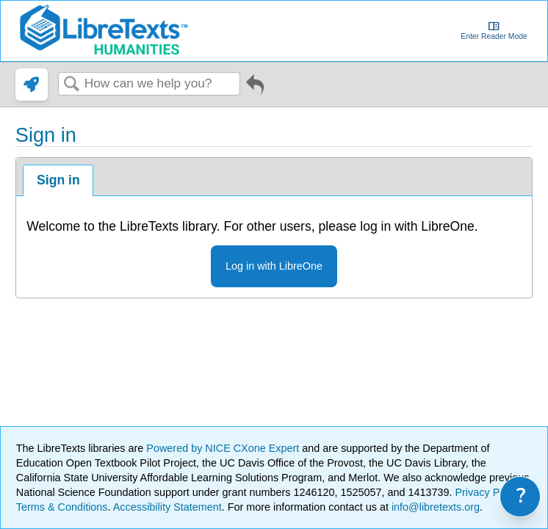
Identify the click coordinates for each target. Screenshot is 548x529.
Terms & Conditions (62, 507)
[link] (31, 84)
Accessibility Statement (167, 507)
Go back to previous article (255, 90)
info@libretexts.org (434, 507)
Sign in (58, 180)
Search (71, 84)
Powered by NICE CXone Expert (224, 448)
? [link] (521, 496)
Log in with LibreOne (274, 266)
